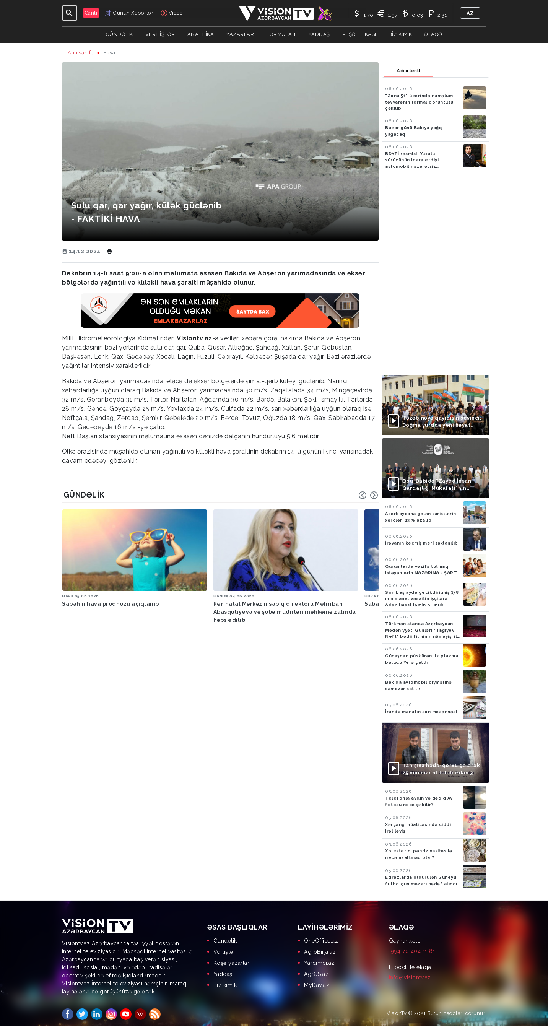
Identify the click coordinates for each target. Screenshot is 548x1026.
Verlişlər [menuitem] (224, 952)
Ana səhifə (81, 52)
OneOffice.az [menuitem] (321, 941)
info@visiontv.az (410, 977)
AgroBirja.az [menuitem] (320, 952)
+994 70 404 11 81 (412, 951)
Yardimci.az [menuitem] (319, 963)
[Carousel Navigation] (368, 495)
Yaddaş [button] (319, 34)
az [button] (470, 13)
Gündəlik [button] (119, 34)
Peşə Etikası (359, 34)
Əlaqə (433, 34)
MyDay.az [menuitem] (316, 985)
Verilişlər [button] (160, 34)
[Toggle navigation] (69, 13)
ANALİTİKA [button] (200, 34)
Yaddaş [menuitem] (223, 974)
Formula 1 (281, 34)
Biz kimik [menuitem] (225, 985)
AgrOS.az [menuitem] (316, 974)
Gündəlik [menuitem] (225, 941)
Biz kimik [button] (400, 34)
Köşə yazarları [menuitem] (232, 963)
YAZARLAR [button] (240, 34)
